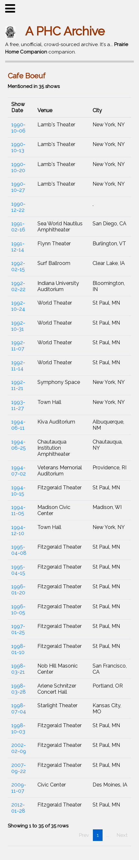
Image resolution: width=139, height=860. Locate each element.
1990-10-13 (18, 147)
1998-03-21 (18, 669)
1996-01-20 (18, 589)
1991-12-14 (18, 246)
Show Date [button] (18, 107)
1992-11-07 (18, 345)
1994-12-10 (18, 530)
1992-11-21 (18, 385)
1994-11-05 (18, 510)
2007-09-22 (18, 768)
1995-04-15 (18, 570)
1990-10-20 (18, 167)
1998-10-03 (18, 728)
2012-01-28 (18, 808)
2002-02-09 (18, 748)
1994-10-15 (18, 490)
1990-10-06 (18, 128)
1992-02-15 (18, 266)
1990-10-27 (18, 187)
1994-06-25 (18, 445)
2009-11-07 (18, 788)
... (107, 835)
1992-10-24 (18, 306)
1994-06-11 (18, 425)
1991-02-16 (18, 226)
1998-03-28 (18, 689)
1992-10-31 (18, 326)
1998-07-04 (18, 708)
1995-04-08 (18, 550)
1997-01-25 (18, 629)
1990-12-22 (18, 207)
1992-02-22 (18, 286)
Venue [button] (44, 110)
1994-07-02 (18, 470)
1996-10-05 (18, 609)
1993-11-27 (18, 405)
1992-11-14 (18, 365)
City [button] (97, 110)
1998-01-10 (18, 649)
